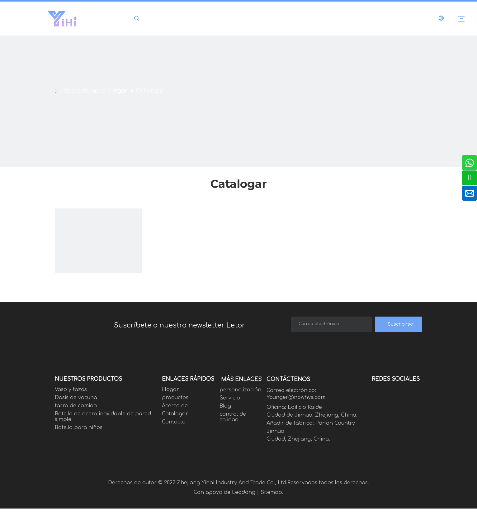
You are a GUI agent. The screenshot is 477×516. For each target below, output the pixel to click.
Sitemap (271, 492)
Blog (225, 406)
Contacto (174, 422)
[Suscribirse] (398, 324)
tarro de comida (76, 405)
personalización (240, 390)
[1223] (98, 252)
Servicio (230, 398)
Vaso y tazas (71, 389)
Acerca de (175, 405)
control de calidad (233, 417)
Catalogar (175, 414)
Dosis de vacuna (76, 397)
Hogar (170, 389)
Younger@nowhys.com (296, 397)
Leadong (243, 492)
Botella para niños (78, 427)
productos (175, 397)
